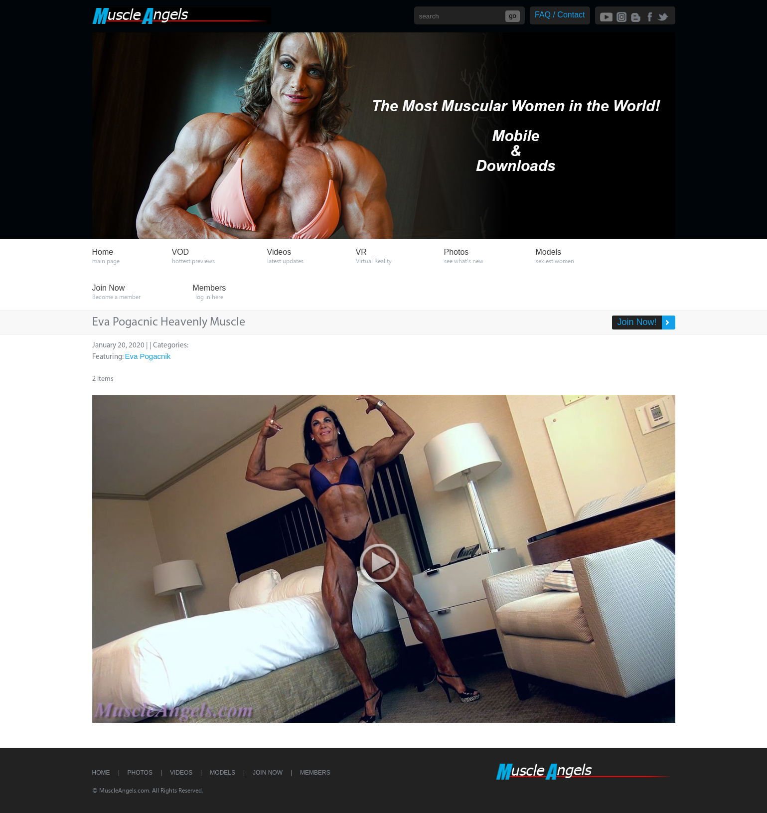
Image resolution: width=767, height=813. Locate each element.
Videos (181, 772)
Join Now (268, 772)
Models (222, 772)
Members (315, 772)
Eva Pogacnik (148, 356)
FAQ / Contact (560, 14)
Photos (140, 772)
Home (101, 772)
